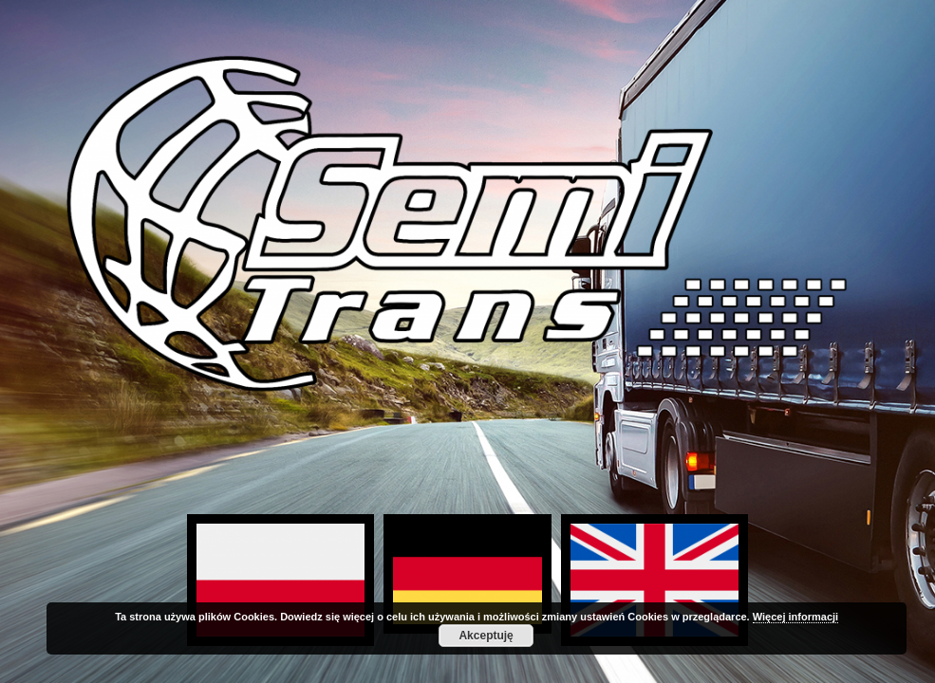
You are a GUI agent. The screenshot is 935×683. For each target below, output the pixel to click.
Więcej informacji (795, 616)
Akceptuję (485, 635)
